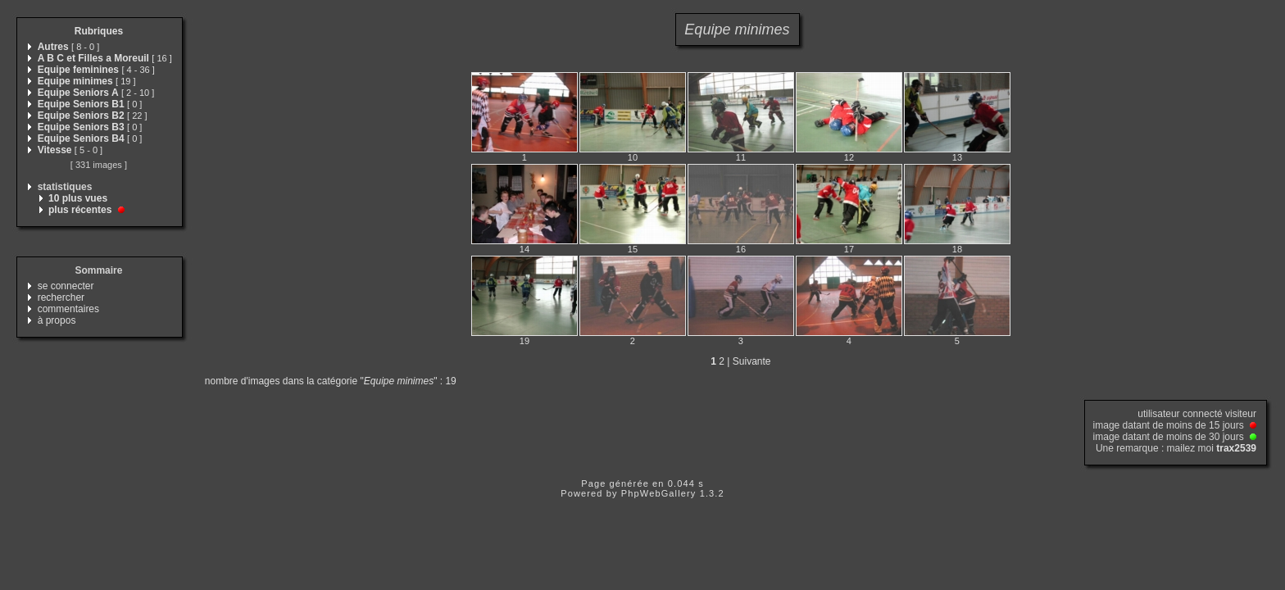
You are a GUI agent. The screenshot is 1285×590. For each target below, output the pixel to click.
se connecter (66, 286)
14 (524, 249)
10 (633, 157)
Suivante (752, 361)
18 (957, 249)
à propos (57, 320)
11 (741, 157)
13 (957, 157)
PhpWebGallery (659, 493)
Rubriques (99, 31)
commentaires (68, 309)
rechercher (61, 297)
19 (524, 341)
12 (849, 157)
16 (741, 249)
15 (633, 249)
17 (849, 249)
